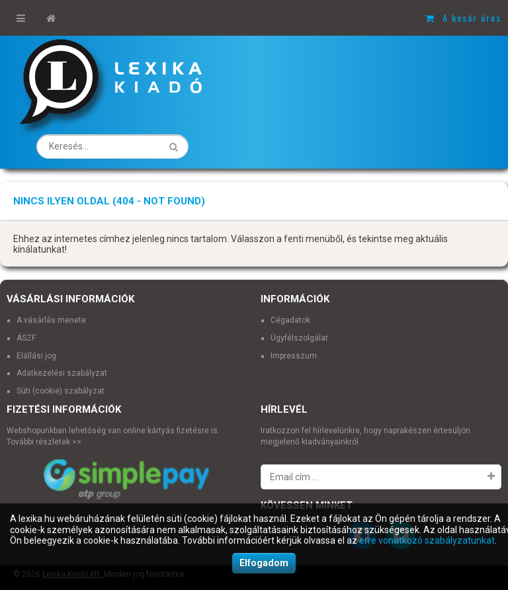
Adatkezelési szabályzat (62, 373)
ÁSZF (26, 338)
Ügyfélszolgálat (299, 338)
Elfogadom (263, 563)
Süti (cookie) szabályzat (61, 391)
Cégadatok (290, 320)
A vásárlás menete (51, 320)
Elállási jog (36, 355)
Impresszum (294, 355)
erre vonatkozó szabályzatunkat (427, 540)
